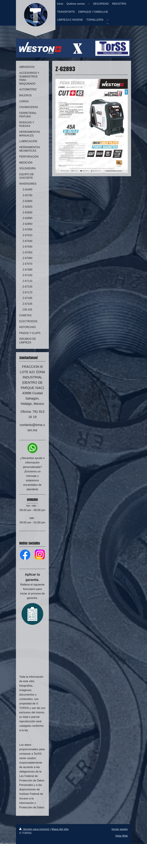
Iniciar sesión (119, 829)
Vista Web (121, 835)
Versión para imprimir (34, 829)
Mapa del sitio (60, 829)
